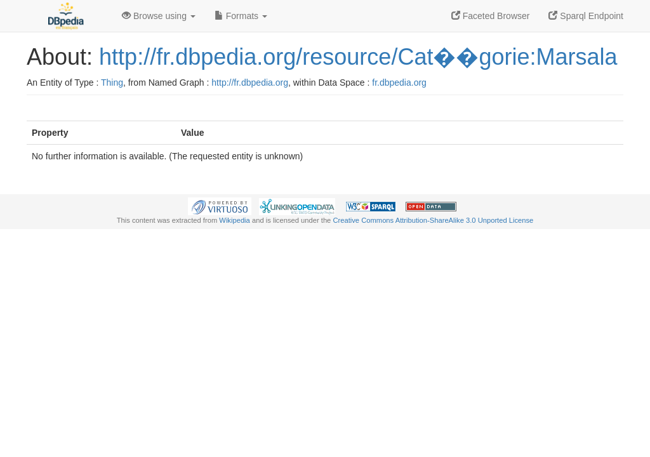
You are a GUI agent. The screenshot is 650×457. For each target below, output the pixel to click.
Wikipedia (234, 220)
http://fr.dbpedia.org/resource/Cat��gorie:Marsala (358, 57)
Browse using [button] (159, 16)
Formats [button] (241, 16)
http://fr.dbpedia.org (249, 82)
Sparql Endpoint (585, 16)
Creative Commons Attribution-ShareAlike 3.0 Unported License (433, 220)
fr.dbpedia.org (399, 82)
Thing (112, 82)
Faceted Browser (490, 16)
